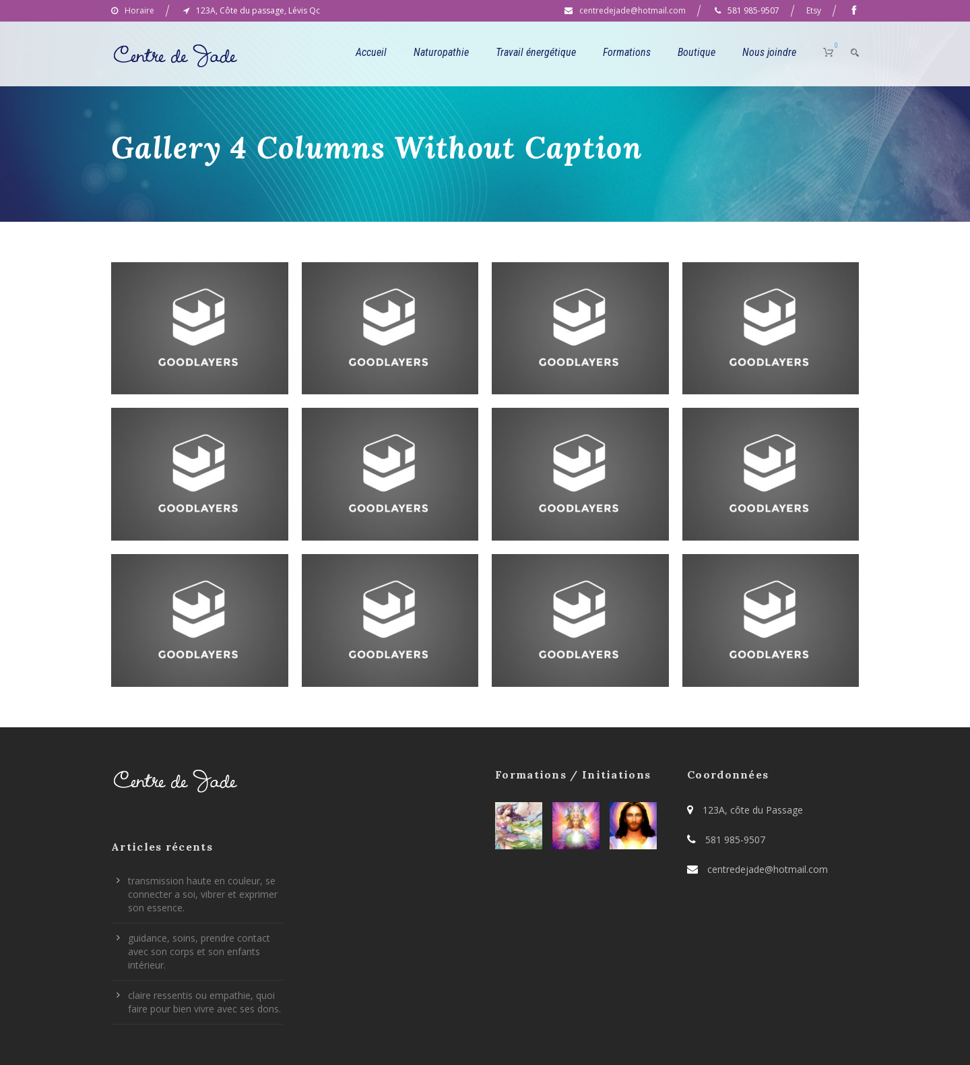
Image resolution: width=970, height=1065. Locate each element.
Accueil (371, 52)
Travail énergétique (536, 52)
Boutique (696, 52)
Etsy (813, 10)
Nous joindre (769, 52)
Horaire (139, 10)
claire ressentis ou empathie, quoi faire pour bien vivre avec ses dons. (204, 1002)
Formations (627, 52)
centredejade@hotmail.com (632, 10)
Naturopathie (441, 52)
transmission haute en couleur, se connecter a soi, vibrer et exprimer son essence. (203, 894)
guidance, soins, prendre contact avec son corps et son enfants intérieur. (199, 951)
